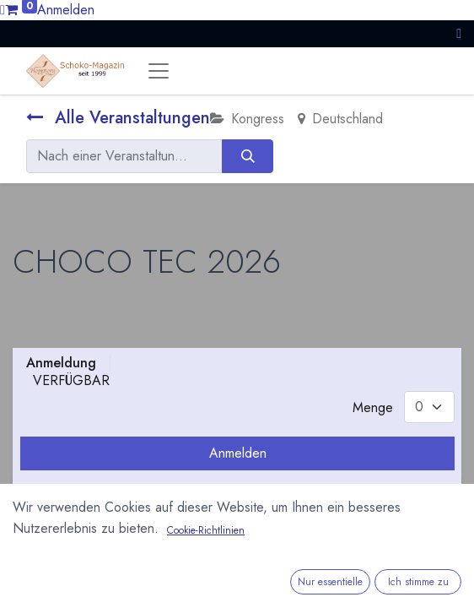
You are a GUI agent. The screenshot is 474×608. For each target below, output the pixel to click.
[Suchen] (247, 156)
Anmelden (65, 9)
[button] (458, 33)
